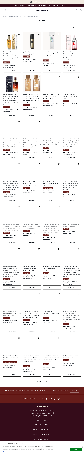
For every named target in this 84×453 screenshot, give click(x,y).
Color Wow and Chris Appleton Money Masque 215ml (51, 313)
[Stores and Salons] (42, 440)
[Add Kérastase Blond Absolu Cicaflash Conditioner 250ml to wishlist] (19, 338)
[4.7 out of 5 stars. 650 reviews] (69, 327)
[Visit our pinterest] (59, 399)
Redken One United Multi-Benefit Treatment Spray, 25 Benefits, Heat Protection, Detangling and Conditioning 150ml (32, 143)
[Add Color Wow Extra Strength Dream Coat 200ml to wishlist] (79, 206)
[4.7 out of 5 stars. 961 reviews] (29, 323)
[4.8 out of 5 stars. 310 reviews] (49, 63)
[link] (76, 10)
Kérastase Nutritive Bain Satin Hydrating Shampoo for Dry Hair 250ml (31, 226)
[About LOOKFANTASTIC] (42, 435)
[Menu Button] (2, 10)
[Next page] (46, 381)
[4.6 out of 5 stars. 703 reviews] (29, 108)
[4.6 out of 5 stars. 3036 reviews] (9, 195)
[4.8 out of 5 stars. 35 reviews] (48, 191)
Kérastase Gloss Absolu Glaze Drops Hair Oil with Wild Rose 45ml (51, 96)
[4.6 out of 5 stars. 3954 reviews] (9, 152)
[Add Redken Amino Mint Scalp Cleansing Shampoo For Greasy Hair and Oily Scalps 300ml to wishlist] (59, 338)
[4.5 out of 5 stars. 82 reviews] (68, 363)
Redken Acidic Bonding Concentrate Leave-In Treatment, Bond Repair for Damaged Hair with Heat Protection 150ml (12, 143)
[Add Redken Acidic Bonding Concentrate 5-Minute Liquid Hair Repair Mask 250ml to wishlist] (59, 34)
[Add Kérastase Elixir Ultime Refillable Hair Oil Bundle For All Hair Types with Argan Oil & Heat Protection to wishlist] (79, 164)
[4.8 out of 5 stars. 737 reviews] (9, 365)
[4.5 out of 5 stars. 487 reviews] (69, 104)
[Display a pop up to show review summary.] (17, 65)
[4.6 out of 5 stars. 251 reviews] (29, 233)
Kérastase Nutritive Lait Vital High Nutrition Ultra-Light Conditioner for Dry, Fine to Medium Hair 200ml (31, 360)
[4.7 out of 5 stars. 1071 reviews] (69, 195)
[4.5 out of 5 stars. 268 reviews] (49, 367)
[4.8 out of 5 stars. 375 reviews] (9, 282)
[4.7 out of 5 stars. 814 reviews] (49, 321)
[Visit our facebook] (39, 399)
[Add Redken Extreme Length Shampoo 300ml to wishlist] (79, 338)
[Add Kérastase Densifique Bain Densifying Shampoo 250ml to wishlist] (59, 249)
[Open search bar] (6, 10)
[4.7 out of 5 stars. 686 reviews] (69, 282)
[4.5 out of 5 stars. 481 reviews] (49, 276)
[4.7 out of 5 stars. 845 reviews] (29, 152)
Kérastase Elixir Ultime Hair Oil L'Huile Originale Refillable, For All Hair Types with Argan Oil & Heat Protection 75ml (12, 56)
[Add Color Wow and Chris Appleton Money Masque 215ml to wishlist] (59, 294)
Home (5, 16)
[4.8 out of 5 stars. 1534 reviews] (49, 104)
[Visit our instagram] (47, 399)
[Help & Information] (42, 425)
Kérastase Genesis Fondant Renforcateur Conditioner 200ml (30, 183)
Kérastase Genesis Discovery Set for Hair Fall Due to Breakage (12, 313)
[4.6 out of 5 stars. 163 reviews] (49, 237)
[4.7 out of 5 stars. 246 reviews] (29, 369)
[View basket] (81, 10)
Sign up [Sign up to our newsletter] (74, 390)
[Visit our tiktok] (55, 399)
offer (42, 21)
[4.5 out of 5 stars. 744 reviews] (69, 231)
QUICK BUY (12, 70)
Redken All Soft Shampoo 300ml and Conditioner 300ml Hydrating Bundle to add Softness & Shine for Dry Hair (32, 98)
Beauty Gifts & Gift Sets (15, 16)
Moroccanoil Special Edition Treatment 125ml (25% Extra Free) (51, 183)
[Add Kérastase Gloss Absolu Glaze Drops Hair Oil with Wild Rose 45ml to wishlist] (59, 77)
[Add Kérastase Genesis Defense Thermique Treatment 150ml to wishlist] (39, 249)
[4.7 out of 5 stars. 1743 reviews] (49, 150)
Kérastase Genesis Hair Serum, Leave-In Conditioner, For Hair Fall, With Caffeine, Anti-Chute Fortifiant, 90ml (71, 56)
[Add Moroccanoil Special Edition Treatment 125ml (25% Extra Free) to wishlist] (59, 164)
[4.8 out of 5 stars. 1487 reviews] (69, 152)
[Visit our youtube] (51, 399)
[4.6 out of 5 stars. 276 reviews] (9, 321)
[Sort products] (76, 27)
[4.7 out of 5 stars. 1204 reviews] (9, 110)
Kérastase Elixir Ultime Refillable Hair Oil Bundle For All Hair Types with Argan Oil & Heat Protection (71, 185)
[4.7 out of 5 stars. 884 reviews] (9, 235)
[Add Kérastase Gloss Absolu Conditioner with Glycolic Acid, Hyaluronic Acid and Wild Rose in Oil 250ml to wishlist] (19, 206)
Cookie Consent (42, 420)
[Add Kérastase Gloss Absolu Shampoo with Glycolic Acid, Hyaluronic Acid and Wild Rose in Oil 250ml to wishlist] (39, 294)
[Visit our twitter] (43, 399)
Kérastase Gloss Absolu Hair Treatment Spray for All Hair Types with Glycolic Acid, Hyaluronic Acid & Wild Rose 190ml (51, 228)
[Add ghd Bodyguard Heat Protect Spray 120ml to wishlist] (39, 34)
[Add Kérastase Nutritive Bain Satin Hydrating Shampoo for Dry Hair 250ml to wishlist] (39, 206)
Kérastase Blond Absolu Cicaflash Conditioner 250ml (11, 358)
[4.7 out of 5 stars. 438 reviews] (29, 191)
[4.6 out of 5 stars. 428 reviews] (29, 276)
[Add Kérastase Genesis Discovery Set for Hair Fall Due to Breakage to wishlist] (19, 294)
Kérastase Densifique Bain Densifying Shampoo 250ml (51, 268)
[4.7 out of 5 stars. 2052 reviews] (29, 59)
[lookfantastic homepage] (42, 10)
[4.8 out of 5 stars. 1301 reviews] (9, 65)
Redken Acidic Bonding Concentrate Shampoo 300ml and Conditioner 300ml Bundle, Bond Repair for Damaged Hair (12, 185)
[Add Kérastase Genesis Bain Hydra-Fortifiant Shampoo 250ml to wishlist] (79, 77)
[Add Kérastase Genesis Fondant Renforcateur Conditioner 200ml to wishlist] (39, 164)
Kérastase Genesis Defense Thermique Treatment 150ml (29, 268)
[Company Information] (42, 430)
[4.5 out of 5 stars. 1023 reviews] (69, 65)
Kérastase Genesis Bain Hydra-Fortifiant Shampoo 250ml (71, 96)
